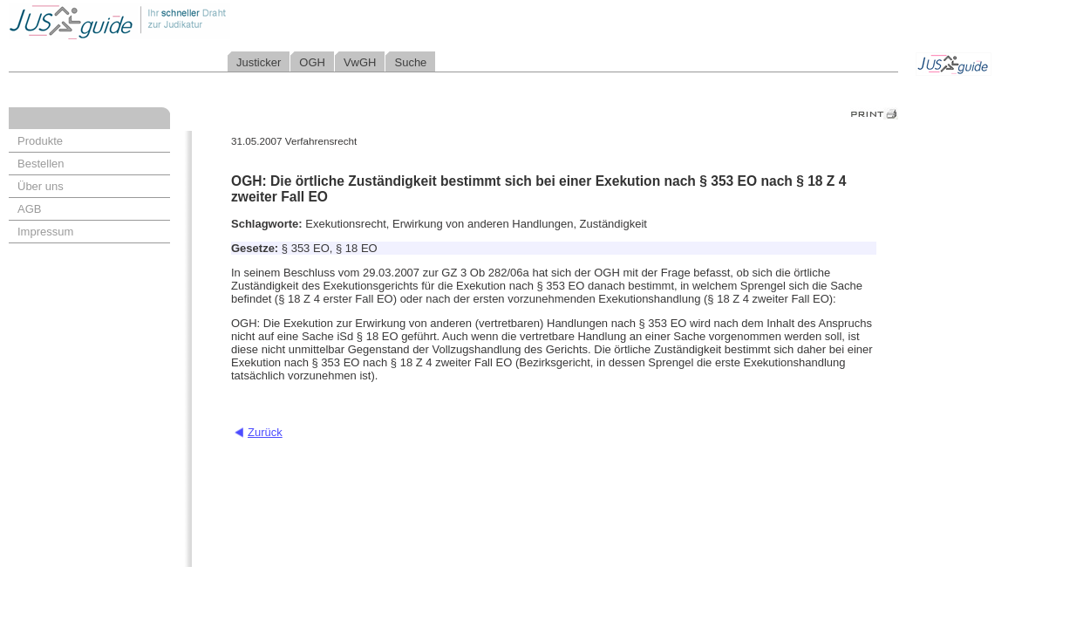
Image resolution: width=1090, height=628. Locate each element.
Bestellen (40, 163)
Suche (410, 62)
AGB (29, 208)
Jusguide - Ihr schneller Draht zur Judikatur (175, 21)
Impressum (45, 231)
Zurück (265, 432)
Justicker (258, 62)
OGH (312, 62)
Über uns (40, 186)
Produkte (40, 140)
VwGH (360, 62)
